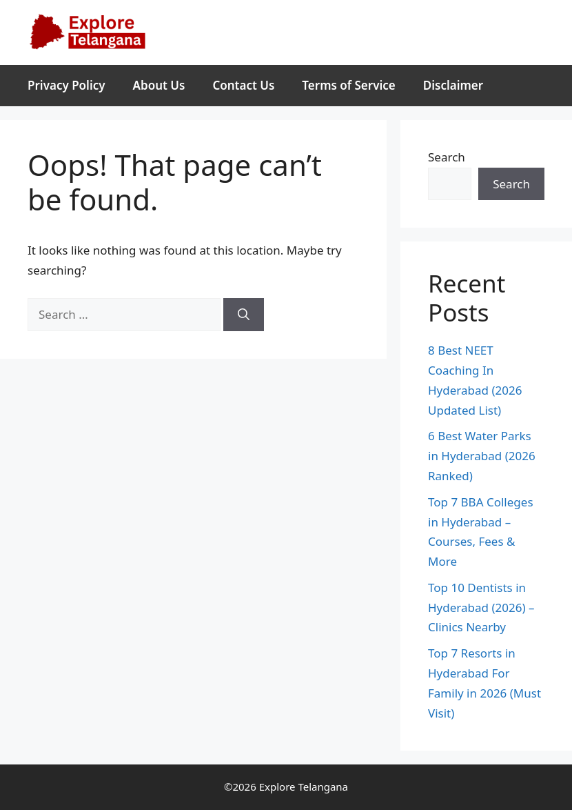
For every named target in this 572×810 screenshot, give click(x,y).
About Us (159, 85)
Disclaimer (453, 85)
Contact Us (243, 85)
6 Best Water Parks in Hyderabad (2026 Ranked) (481, 456)
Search (446, 157)
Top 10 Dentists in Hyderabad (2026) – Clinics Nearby (481, 607)
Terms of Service (348, 85)
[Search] (243, 314)
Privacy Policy (66, 85)
